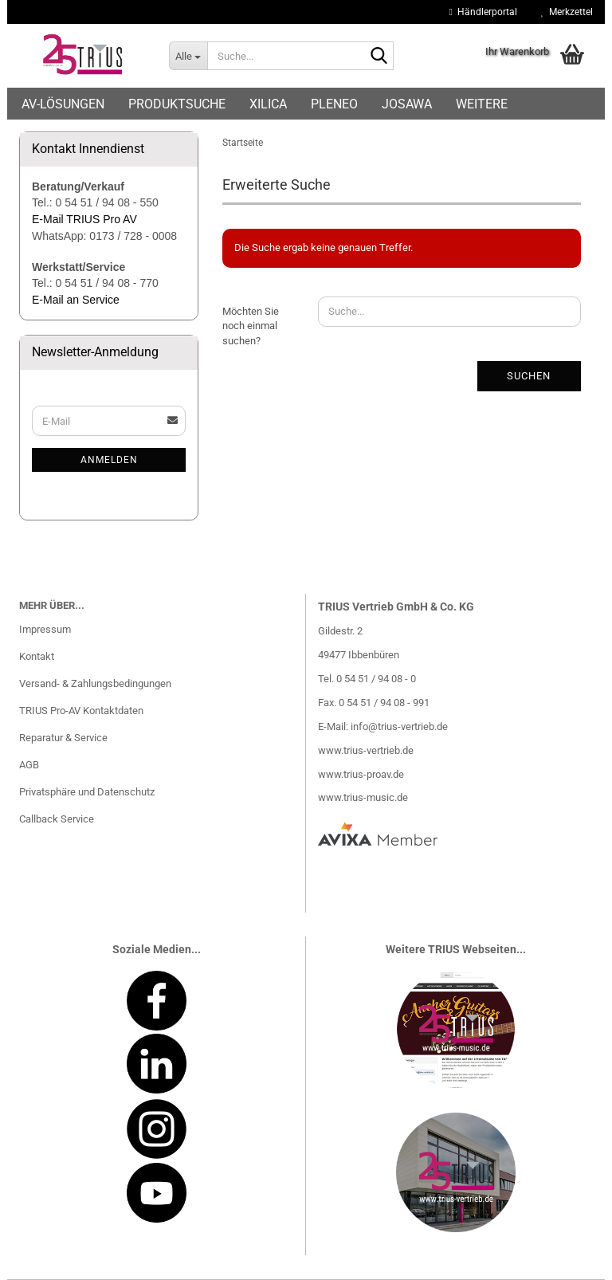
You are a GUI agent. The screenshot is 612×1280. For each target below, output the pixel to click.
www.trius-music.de (363, 797)
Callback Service (56, 819)
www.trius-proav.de (361, 774)
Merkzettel (567, 12)
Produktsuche (177, 104)
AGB (29, 765)
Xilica (268, 104)
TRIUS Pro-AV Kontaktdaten (81, 711)
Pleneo (334, 104)
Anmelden (109, 459)
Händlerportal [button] (483, 12)
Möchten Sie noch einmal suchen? (250, 326)
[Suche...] (188, 55)
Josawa (407, 104)
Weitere (482, 104)
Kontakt (36, 656)
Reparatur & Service (63, 738)
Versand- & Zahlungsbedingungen (95, 683)
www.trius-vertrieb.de (366, 750)
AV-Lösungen (63, 104)
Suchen (529, 376)
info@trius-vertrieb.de (399, 726)
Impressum (45, 629)
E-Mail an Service (76, 299)
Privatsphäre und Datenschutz (87, 792)
